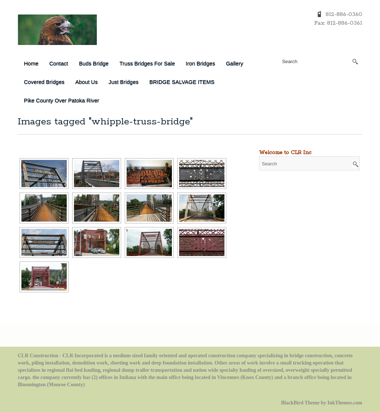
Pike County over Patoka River (61, 100)
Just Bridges (123, 82)
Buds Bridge (94, 63)
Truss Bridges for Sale (147, 63)
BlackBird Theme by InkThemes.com (321, 402)
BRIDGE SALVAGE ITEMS (182, 82)
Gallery (234, 63)
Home (31, 63)
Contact (58, 63)
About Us (86, 82)
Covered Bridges (44, 82)
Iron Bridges (200, 63)
